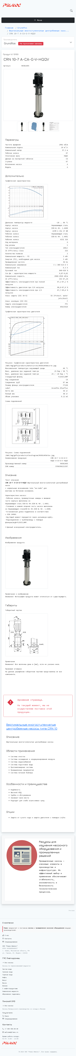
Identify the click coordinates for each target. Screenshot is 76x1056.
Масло (4, 983)
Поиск (5, 1016)
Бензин (4, 986)
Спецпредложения (9, 942)
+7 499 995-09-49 (11, 1029)
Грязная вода (7, 972)
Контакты (6, 938)
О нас (5, 935)
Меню (38, 20)
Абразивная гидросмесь (11, 994)
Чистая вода (7, 969)
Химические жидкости (10, 991)
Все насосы (7, 962)
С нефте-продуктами (10, 988)
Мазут (4, 980)
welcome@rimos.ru (11, 1032)
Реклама (72, 910)
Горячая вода (7, 975)
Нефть (4, 977)
